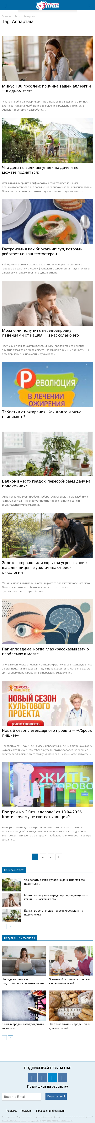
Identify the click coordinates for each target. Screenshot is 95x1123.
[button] (89, 5)
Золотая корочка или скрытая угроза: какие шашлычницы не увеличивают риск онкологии (44, 567)
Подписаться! (56, 1096)
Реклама (11, 1110)
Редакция (26, 1110)
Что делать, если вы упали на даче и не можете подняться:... (40, 170)
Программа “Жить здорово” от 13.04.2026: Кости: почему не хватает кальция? (42, 814)
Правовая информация (50, 1110)
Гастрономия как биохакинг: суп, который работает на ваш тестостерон (42, 251)
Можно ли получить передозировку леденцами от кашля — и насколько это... (42, 333)
